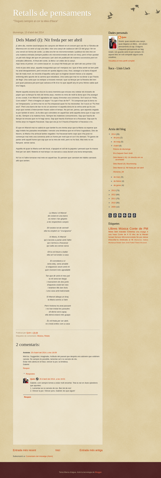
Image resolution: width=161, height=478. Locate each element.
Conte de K (123, 234)
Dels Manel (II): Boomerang (124, 164)
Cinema (131, 231)
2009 (113, 207)
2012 (113, 194)
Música (40, 336)
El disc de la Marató (138, 234)
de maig (117, 142)
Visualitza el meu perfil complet (122, 61)
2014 (113, 134)
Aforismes (138, 240)
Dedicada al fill (126, 240)
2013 (113, 190)
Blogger (98, 472)
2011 (113, 198)
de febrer (118, 181)
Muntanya (112, 243)
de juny (117, 137)
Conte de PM (139, 228)
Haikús (145, 240)
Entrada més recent (24, 450)
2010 (113, 203)
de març (117, 177)
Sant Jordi (125, 243)
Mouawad (143, 243)
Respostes (30, 374)
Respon (26, 368)
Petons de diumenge (122, 149)
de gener (118, 185)
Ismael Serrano (115, 237)
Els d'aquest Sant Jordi (122, 153)
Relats (47, 336)
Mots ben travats (117, 231)
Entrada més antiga (91, 450)
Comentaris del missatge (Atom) (39, 456)
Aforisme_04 (118, 172)
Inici (57, 450)
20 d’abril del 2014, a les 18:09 (44, 352)
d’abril (116, 146)
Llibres (113, 228)
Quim (32, 379)
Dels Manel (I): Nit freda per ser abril (128, 168)
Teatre (137, 243)
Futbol (132, 243)
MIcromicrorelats (129, 237)
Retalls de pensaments (52, 13)
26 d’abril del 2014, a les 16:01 (52, 379)
